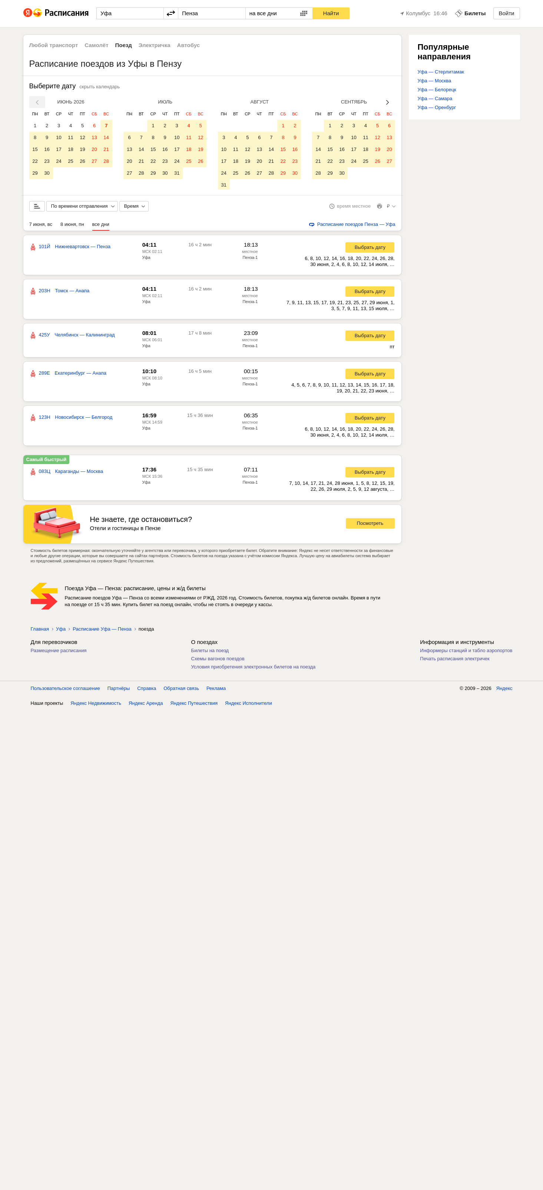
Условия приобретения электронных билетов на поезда (253, 668)
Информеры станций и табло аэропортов (466, 652)
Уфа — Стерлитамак (441, 72)
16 (46, 149)
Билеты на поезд (210, 652)
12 (82, 137)
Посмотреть (370, 524)
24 (58, 161)
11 (70, 137)
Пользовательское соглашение (65, 690)
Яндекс (504, 690)
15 (34, 149)
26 (82, 161)
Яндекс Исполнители (248, 704)
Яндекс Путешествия (194, 704)
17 (58, 149)
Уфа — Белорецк (437, 89)
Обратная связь (181, 690)
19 (82, 149)
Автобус (188, 45)
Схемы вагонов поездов (218, 660)
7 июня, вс (41, 226)
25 (70, 161)
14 (106, 137)
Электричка (154, 45)
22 (34, 161)
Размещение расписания (59, 652)
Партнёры (118, 690)
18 (70, 149)
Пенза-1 (250, 259)
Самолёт (96, 45)
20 (94, 149)
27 (94, 161)
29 (34, 173)
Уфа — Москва (434, 80)
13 (94, 137)
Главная (40, 630)
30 (46, 173)
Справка (146, 690)
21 (106, 149)
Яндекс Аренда (146, 704)
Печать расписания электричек (454, 660)
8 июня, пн (72, 226)
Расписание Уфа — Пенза (102, 630)
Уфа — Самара (435, 98)
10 (58, 137)
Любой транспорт (53, 45)
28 (106, 161)
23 (46, 161)
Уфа (146, 259)
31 (176, 173)
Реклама (216, 690)
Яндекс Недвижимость (95, 704)
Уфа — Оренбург (437, 107)
